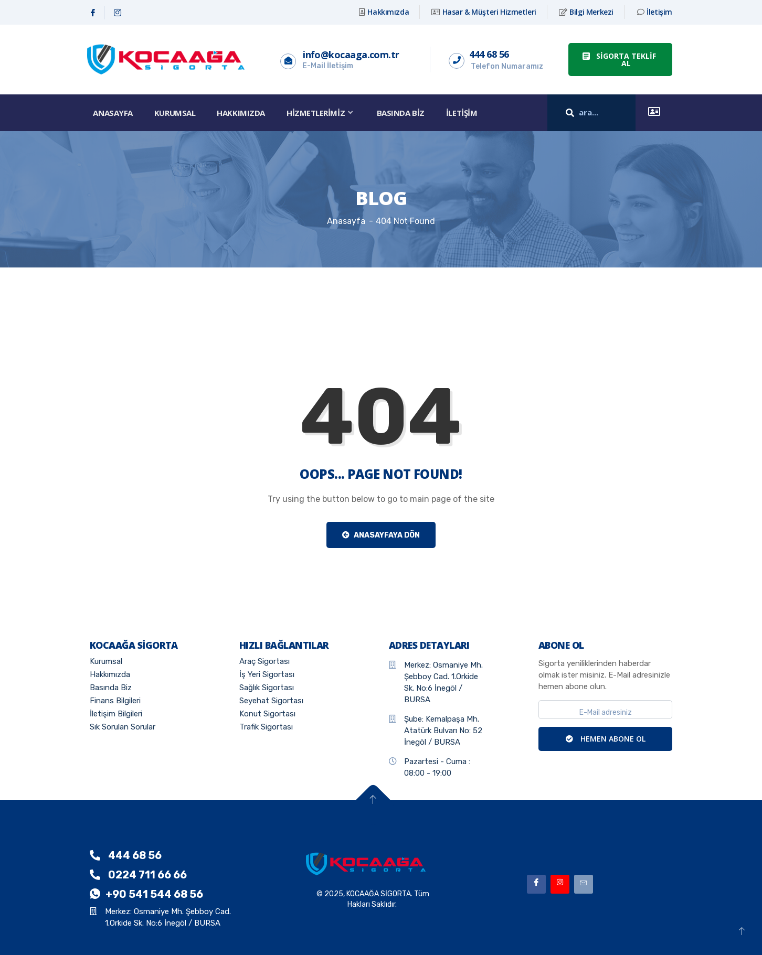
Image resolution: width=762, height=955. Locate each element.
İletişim (464, 113)
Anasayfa (113, 113)
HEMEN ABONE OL (605, 739)
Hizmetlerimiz (322, 112)
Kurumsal (175, 113)
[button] (620, 59)
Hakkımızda (242, 113)
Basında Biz (403, 113)
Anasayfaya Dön (381, 535)
